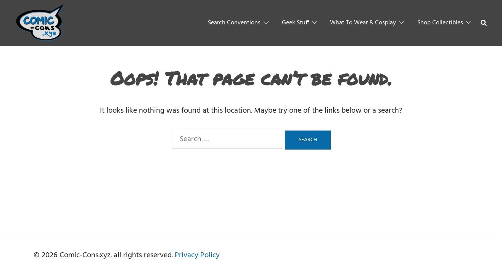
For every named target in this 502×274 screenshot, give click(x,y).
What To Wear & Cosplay (363, 23)
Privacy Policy (197, 255)
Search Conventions (234, 23)
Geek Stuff (295, 23)
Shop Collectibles (440, 23)
